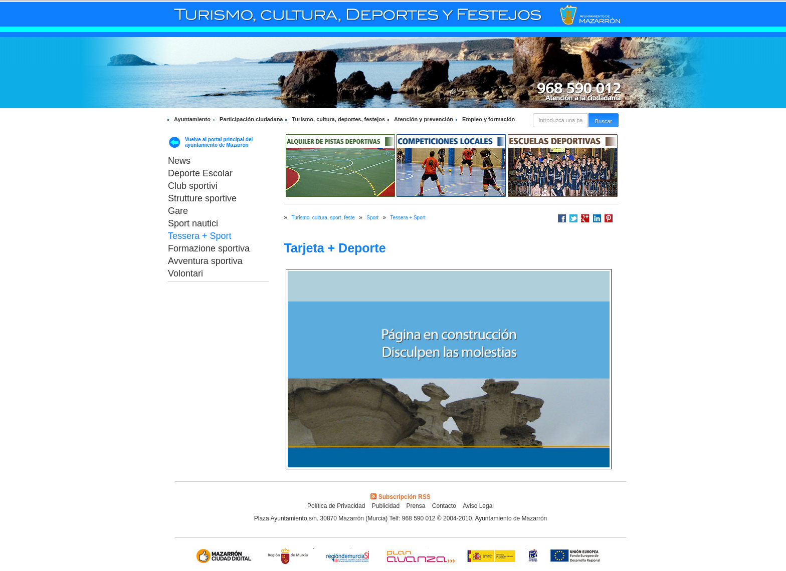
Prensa (415, 505)
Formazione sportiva (209, 248)
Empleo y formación (488, 119)
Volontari (185, 273)
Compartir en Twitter (573, 218)
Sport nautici (193, 223)
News (179, 161)
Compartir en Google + (585, 218)
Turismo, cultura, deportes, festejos (338, 119)
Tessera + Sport (200, 236)
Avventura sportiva (205, 261)
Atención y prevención (423, 119)
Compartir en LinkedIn (597, 218)
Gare (178, 211)
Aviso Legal (478, 505)
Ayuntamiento (192, 119)
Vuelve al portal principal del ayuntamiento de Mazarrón (219, 142)
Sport (372, 217)
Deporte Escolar (200, 173)
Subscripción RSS (400, 496)
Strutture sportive (202, 198)
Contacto (444, 505)
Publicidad (386, 505)
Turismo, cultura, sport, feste (323, 217)
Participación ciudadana (251, 119)
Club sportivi (193, 186)
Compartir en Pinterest (609, 218)
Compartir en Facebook (562, 218)
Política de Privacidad (336, 505)
